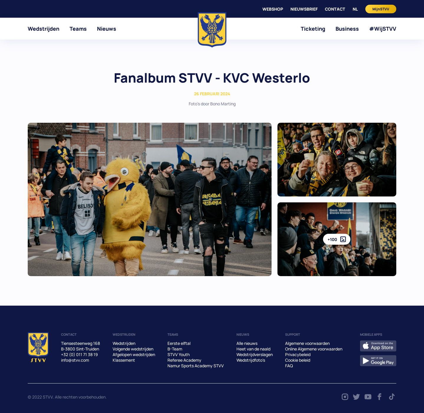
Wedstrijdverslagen (254, 354)
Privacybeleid (297, 354)
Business (347, 28)
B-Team (174, 349)
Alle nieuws (246, 343)
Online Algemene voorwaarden (313, 349)
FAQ (289, 365)
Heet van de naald (253, 349)
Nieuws (106, 28)
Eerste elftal (178, 343)
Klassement (124, 360)
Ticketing (313, 28)
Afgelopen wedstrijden (134, 354)
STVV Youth (178, 354)
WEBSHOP (272, 9)
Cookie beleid (297, 360)
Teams (78, 28)
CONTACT (335, 9)
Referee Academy (184, 360)
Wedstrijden (43, 28)
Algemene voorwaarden (307, 343)
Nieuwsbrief (304, 9)
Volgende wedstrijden (133, 349)
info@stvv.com (75, 360)
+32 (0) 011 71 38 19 (79, 354)
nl (355, 9)
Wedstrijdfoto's (250, 360)
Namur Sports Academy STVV (195, 365)
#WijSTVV (382, 28)
